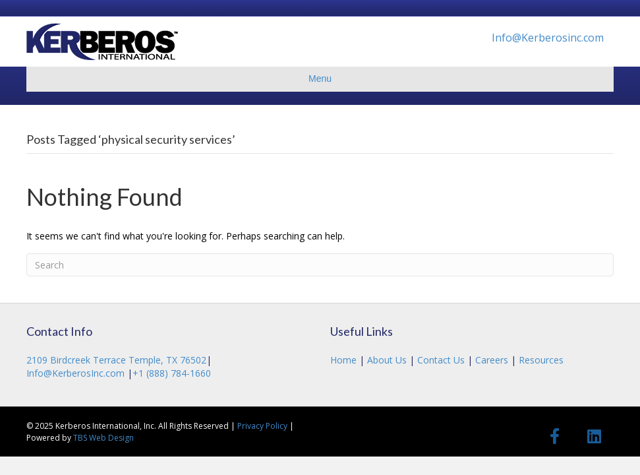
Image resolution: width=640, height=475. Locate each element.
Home (344, 360)
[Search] (320, 264)
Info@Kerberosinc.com (548, 37)
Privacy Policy (262, 425)
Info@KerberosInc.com (76, 373)
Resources (540, 360)
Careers (492, 360)
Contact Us (441, 360)
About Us (386, 360)
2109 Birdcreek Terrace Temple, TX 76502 (116, 360)
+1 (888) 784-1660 (171, 373)
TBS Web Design (103, 437)
